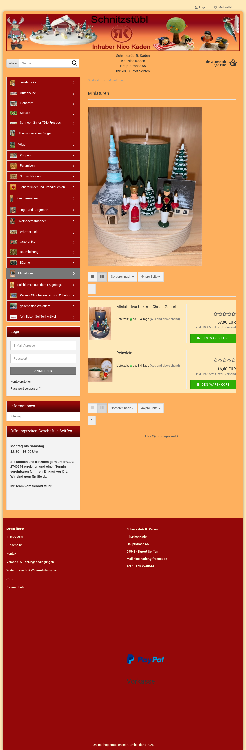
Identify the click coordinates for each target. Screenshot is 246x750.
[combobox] (122, 277)
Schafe (20, 113)
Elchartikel (22, 103)
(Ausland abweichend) (165, 319)
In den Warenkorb (213, 338)
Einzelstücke (23, 83)
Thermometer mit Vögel (30, 133)
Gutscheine (23, 93)
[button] (92, 277)
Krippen (20, 155)
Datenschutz (15, 586)
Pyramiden (22, 166)
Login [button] (201, 7)
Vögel (18, 145)
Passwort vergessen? (25, 388)
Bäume (20, 262)
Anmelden (43, 371)
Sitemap (16, 416)
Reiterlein (124, 353)
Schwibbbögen (25, 176)
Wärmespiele (24, 232)
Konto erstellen (20, 381)
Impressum (14, 535)
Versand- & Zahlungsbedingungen (30, 560)
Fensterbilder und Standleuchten (37, 187)
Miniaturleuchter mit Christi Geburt (146, 306)
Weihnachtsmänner (28, 221)
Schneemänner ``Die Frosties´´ (36, 122)
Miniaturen (21, 273)
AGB (9, 577)
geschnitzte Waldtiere (30, 306)
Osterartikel (23, 242)
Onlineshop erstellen (107, 743)
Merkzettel (223, 7)
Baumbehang (24, 252)
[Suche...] (12, 63)
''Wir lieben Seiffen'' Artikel (33, 317)
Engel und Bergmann (29, 210)
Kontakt (11, 552)
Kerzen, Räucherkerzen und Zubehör (40, 295)
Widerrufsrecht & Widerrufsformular (31, 569)
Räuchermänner (24, 198)
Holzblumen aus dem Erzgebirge (36, 285)
